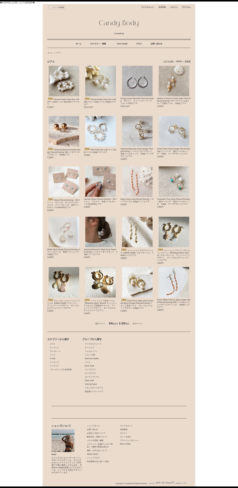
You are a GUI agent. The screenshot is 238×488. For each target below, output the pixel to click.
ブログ (139, 44)
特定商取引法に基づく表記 (98, 461)
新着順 (188, 61)
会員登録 (162, 7)
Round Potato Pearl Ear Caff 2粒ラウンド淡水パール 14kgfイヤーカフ (100, 101)
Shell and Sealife (92, 358)
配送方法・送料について (97, 437)
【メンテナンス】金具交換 (61, 369)
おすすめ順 (168, 61)
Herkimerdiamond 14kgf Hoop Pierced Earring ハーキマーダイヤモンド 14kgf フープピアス (100, 251)
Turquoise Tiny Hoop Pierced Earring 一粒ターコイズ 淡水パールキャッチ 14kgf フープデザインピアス (173, 201)
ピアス (58, 53)
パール (87, 362)
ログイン (174, 7)
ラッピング (54, 362)
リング (52, 355)
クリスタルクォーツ (93, 344)
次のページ (138, 323)
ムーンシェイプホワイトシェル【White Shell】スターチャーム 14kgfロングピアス (137, 252)
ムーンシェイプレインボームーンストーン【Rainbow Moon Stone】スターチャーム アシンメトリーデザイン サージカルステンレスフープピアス (173, 255)
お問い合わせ (156, 44)
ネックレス (54, 347)
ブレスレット (55, 351)
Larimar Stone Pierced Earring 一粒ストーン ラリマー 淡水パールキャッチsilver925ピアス (100, 201)
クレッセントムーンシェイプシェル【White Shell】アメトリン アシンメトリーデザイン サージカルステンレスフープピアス (63, 304)
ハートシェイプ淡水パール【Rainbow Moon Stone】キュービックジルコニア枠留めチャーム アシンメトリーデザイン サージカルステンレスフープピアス (100, 306)
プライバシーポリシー (129, 440)
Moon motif (89, 366)
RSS (122, 444)
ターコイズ (89, 347)
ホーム (79, 44)
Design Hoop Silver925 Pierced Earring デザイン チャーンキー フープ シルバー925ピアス (137, 100)
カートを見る (125, 437)
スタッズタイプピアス (94, 388)
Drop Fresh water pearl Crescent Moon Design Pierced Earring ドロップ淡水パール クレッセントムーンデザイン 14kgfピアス (137, 304)
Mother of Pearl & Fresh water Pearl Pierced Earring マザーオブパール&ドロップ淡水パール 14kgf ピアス (174, 100)
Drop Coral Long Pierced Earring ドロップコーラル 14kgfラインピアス (137, 200)
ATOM (127, 444)
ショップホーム (93, 426)
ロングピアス (90, 373)
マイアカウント (147, 7)
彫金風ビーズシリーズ (94, 391)
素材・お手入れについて (97, 450)
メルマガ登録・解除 (95, 440)
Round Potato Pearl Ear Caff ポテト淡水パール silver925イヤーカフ (63, 101)
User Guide (122, 44)
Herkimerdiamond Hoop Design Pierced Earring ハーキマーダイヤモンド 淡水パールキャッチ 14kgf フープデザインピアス (137, 152)
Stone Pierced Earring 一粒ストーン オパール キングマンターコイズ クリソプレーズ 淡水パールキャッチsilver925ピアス (63, 203)
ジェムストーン (91, 351)
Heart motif (89, 380)
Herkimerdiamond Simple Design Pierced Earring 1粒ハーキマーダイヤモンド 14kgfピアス (63, 152)
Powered (167, 483)
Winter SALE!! (92, 454)
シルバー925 (90, 355)
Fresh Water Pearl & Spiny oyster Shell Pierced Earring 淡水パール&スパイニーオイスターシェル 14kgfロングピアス (174, 303)
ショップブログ (93, 458)
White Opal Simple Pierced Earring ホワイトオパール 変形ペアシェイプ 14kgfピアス (64, 251)
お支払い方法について (96, 433)
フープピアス (90, 369)
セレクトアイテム (92, 377)
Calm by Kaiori (91, 384)
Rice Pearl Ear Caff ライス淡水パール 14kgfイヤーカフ (100, 151)
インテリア (54, 366)
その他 (52, 358)
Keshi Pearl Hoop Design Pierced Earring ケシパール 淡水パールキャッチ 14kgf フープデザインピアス (173, 151)
